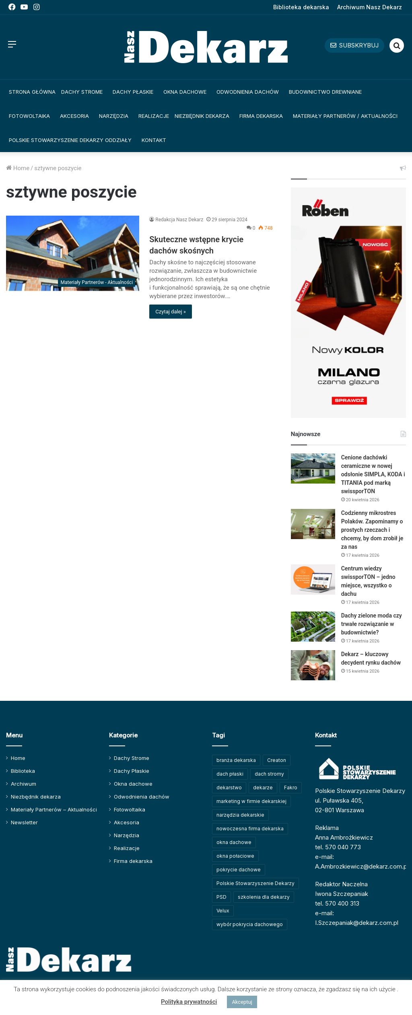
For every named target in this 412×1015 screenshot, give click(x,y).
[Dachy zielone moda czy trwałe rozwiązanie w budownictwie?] (313, 626)
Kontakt (154, 140)
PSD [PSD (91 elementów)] (221, 897)
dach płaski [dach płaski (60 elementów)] (229, 774)
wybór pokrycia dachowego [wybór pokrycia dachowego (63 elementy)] (249, 924)
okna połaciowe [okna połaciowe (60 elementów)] (235, 856)
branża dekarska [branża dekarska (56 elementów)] (236, 760)
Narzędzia (113, 116)
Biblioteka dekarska (301, 7)
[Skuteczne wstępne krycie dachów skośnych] (72, 253)
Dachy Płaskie (133, 92)
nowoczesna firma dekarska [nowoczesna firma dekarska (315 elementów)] (250, 829)
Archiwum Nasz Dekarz (369, 7)
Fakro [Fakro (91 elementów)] (290, 787)
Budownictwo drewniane (325, 92)
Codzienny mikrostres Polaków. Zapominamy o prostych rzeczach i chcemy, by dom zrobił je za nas (372, 530)
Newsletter (24, 822)
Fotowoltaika (29, 116)
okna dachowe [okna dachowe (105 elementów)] (233, 842)
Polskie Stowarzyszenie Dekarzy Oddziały (70, 140)
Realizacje (153, 116)
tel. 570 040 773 (338, 847)
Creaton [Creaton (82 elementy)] (276, 760)
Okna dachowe (184, 92)
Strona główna (32, 92)
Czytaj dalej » (170, 312)
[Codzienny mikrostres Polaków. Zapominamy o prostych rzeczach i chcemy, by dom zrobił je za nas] (313, 524)
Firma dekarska (261, 116)
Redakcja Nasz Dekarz (179, 219)
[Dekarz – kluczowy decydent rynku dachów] (313, 665)
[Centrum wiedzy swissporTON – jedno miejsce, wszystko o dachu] (313, 579)
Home (17, 168)
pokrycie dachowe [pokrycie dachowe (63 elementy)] (238, 870)
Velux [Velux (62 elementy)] (222, 911)
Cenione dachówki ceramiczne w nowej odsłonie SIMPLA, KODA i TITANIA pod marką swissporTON (373, 474)
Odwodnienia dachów (247, 92)
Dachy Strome (82, 92)
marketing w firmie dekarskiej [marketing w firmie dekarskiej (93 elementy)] (251, 801)
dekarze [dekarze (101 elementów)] (263, 787)
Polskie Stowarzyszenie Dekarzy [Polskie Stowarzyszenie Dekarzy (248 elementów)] (255, 883)
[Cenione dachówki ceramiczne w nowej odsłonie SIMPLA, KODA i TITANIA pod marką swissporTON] (313, 468)
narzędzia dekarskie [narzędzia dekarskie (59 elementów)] (240, 815)
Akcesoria (74, 116)
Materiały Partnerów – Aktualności (54, 809)
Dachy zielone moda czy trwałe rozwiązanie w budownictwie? (371, 624)
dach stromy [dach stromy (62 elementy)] (269, 774)
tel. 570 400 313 (337, 903)
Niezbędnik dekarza (202, 116)
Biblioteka (23, 771)
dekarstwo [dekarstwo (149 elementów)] (229, 787)
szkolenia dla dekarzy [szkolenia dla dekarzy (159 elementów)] (264, 897)
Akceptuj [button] (242, 1002)
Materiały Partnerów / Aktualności (345, 116)
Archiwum (23, 783)
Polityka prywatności (189, 1001)
